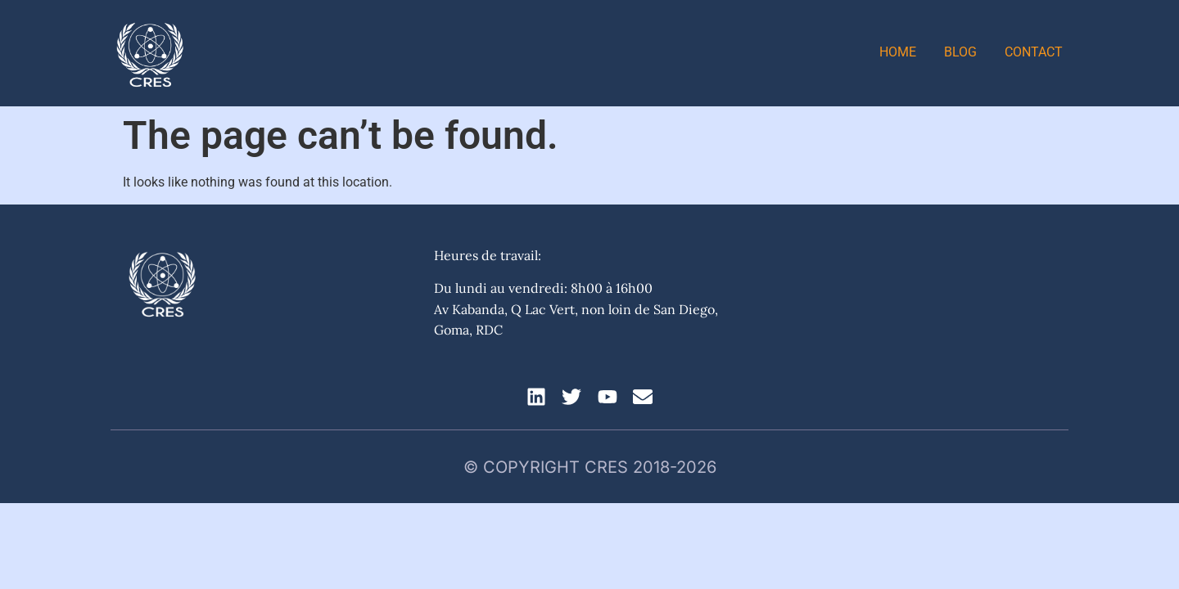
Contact (1034, 52)
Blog (960, 52)
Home (897, 52)
